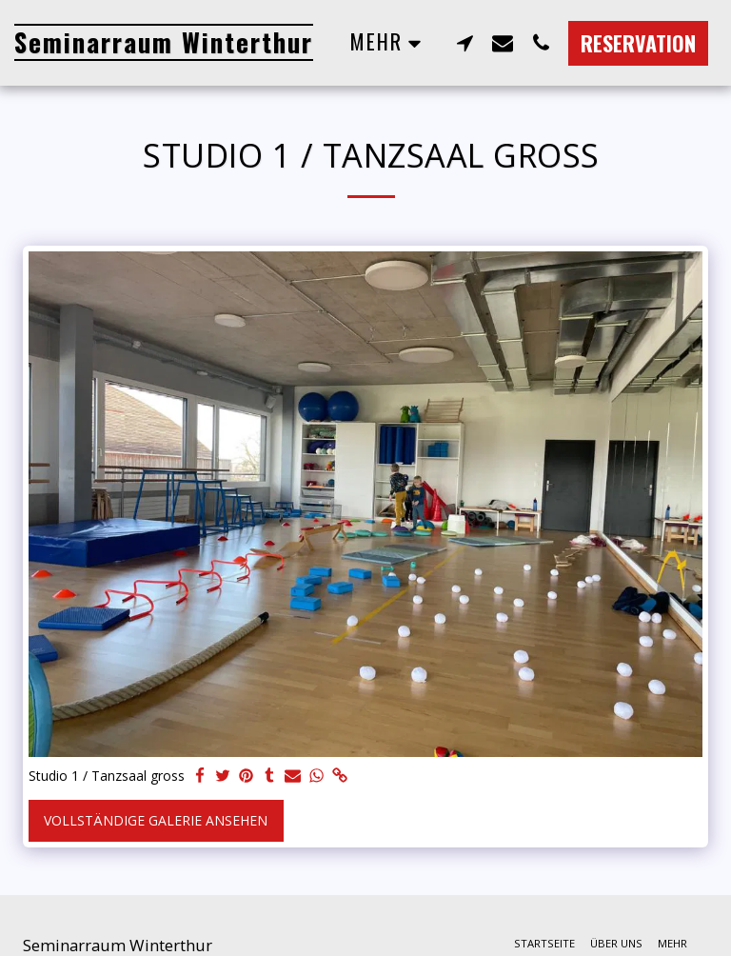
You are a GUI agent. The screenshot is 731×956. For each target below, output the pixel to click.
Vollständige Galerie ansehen (155, 820)
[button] (464, 42)
